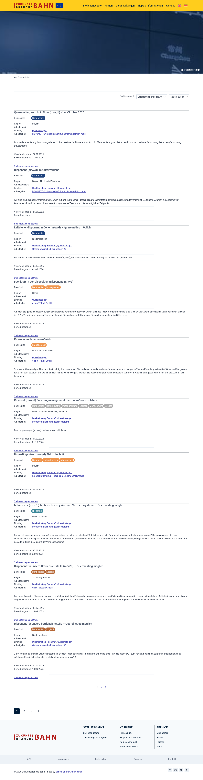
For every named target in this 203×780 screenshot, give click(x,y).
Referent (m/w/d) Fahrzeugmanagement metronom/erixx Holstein (55, 400)
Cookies (138, 759)
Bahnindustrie (53, 406)
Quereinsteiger (39, 130)
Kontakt (170, 5)
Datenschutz (101, 759)
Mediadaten (162, 733)
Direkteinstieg (39, 188)
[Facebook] (175, 770)
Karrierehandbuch (128, 742)
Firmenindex (126, 733)
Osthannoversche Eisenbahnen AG (49, 249)
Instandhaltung (69, 406)
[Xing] (170, 770)
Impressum (63, 759)
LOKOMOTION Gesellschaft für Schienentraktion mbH (59, 134)
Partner (160, 742)
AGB (29, 759)
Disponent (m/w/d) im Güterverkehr (36, 170)
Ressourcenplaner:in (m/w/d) (32, 339)
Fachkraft (51, 188)
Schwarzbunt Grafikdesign (69, 771)
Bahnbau (36, 460)
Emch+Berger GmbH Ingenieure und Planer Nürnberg (58, 476)
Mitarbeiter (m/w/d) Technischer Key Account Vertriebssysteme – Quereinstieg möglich (69, 505)
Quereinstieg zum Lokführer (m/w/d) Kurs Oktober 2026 (49, 112)
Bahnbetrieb (38, 118)
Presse (160, 737)
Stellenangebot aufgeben (95, 737)
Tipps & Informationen (150, 5)
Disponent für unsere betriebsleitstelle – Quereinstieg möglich (53, 623)
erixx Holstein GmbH (42, 587)
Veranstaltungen (125, 5)
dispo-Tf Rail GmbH (42, 303)
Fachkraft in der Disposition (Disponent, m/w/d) (43, 281)
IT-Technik (37, 511)
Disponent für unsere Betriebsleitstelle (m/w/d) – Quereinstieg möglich (58, 566)
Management (53, 287)
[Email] (181, 770)
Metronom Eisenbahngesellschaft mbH (51, 421)
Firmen (109, 5)
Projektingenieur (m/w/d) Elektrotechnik (39, 454)
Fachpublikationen (129, 746)
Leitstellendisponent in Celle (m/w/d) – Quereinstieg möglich (52, 227)
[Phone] (187, 770)
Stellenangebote (92, 5)
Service (108, 406)
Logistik (83, 406)
